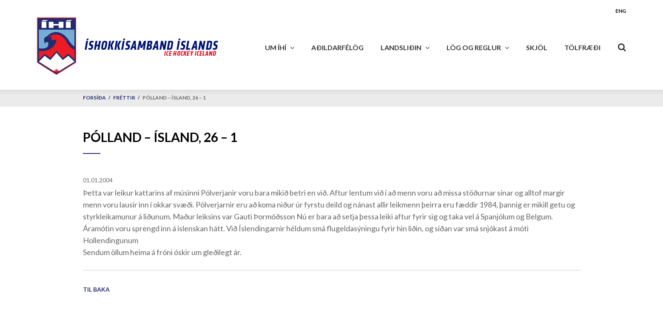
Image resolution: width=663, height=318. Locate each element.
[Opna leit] (621, 45)
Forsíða (94, 97)
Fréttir (124, 97)
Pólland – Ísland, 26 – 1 (174, 97)
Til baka (96, 289)
